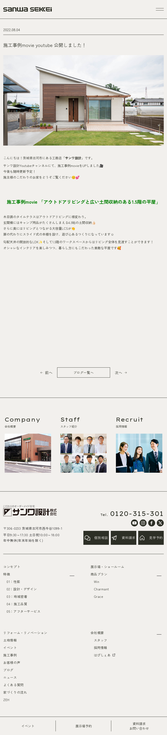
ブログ (8, 670)
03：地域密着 (17, 596)
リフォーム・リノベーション (25, 632)
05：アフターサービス (23, 611)
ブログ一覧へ (83, 372)
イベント (27, 726)
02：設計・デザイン (22, 589)
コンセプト (11, 566)
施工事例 (10, 655)
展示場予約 (83, 726)
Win (96, 581)
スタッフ (100, 640)
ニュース (10, 677)
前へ (48, 372)
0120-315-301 (137, 513)
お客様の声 (11, 662)
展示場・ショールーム (107, 566)
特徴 (6, 574)
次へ (118, 372)
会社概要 (97, 632)
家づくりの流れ (15, 692)
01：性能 (13, 581)
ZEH (6, 699)
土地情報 (10, 640)
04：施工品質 (17, 604)
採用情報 (100, 647)
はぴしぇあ (105, 655)
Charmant (101, 589)
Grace (98, 596)
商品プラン (99, 574)
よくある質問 (13, 684)
